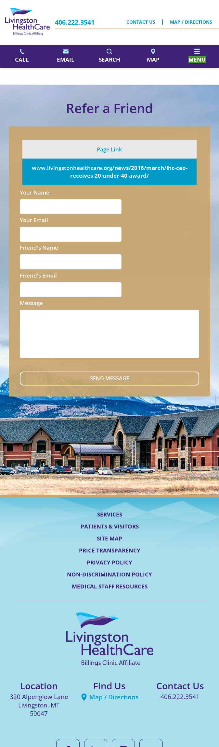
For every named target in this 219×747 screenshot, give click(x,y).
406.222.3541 (75, 22)
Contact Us (140, 22)
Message (31, 248)
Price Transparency (109, 497)
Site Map (109, 485)
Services (109, 461)
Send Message (109, 324)
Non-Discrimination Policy (109, 521)
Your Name (34, 192)
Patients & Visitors (110, 473)
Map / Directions (191, 22)
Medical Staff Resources (110, 533)
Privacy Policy (109, 509)
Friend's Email (129, 220)
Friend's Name (39, 220)
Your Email (125, 192)
